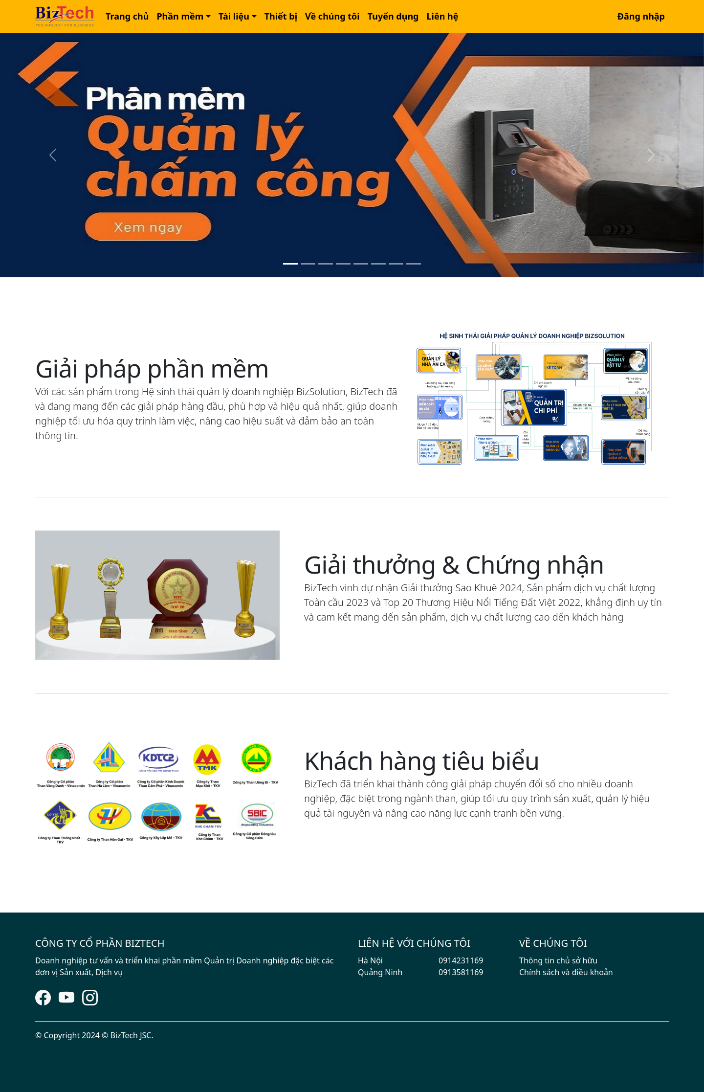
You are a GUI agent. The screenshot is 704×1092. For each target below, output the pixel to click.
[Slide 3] (325, 263)
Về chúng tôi (332, 16)
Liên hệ (443, 16)
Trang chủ (127, 16)
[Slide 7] (396, 263)
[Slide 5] (360, 263)
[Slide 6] (378, 263)
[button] (127, 16)
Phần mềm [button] (179, 16)
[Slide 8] (413, 263)
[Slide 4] (343, 263)
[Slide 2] (308, 263)
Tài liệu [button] (234, 16)
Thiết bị (280, 16)
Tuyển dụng (393, 16)
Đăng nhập (641, 16)
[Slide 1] (290, 263)
